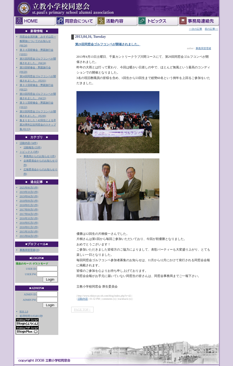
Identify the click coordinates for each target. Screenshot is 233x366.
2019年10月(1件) (29, 192)
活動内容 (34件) (29, 143)
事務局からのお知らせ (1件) (40, 156)
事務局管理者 (27, 249)
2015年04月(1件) (29, 236)
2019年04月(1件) (29, 196)
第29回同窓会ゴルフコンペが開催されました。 (107, 44)
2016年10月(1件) (29, 218)
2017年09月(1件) (29, 209)
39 (37, 249)
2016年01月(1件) (29, 227)
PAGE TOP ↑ (82, 309)
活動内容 (82, 298)
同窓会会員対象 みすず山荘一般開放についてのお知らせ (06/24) (38, 41)
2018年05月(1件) (29, 205)
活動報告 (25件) (32, 147)
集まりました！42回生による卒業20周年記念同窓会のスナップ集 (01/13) (38, 124)
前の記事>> (211, 28)
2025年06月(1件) (29, 187)
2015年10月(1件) (29, 231)
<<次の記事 (195, 28)
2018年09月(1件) (29, 200)
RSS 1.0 (24, 311)
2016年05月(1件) (29, 222)
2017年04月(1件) (29, 214)
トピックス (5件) (29, 151)
